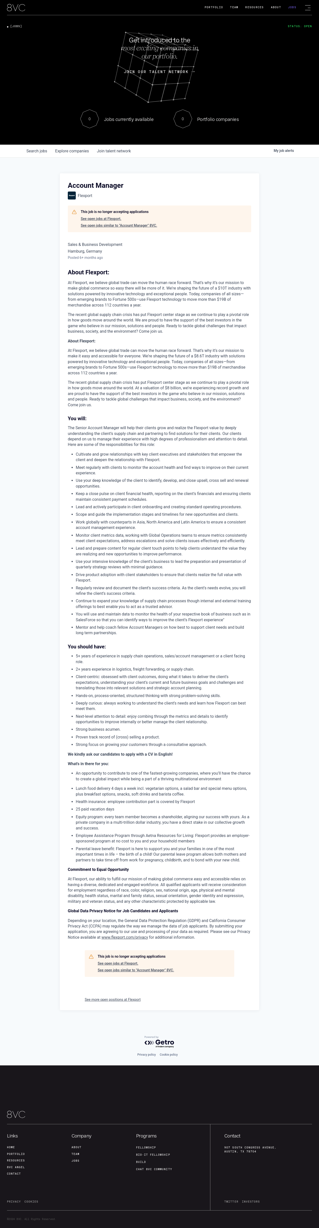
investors (251, 1201)
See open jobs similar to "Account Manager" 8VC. (119, 225)
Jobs (292, 7)
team (76, 1152)
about (76, 1145)
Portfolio (214, 7)
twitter (231, 1201)
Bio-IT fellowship (153, 1153)
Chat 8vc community (154, 1168)
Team (234, 7)
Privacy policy (146, 1053)
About (276, 7)
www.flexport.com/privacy (124, 937)
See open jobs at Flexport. (101, 219)
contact (14, 1173)
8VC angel (16, 1166)
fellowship (146, 1145)
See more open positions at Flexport (113, 1000)
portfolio (16, 1152)
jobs (36, 151)
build (141, 1160)
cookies (31, 1201)
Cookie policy (169, 1053)
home (11, 1145)
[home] (16, 8)
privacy (14, 1201)
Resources (254, 7)
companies (72, 151)
